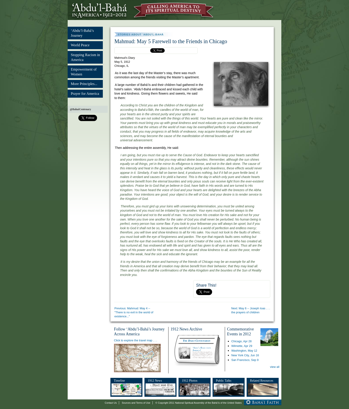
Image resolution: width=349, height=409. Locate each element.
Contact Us (111, 402)
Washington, (244, 350)
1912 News (155, 380)
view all (274, 367)
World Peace (80, 45)
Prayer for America (85, 93)
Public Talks (223, 380)
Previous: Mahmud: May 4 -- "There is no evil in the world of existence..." (133, 312)
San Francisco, (244, 360)
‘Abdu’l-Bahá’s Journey (82, 33)
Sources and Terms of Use (136, 402)
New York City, (245, 355)
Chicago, (241, 341)
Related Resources (261, 380)
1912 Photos (189, 380)
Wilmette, (241, 346)
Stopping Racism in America (85, 57)
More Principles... (84, 84)
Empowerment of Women (84, 71)
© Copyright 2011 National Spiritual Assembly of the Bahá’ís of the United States (198, 402)
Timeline (119, 380)
